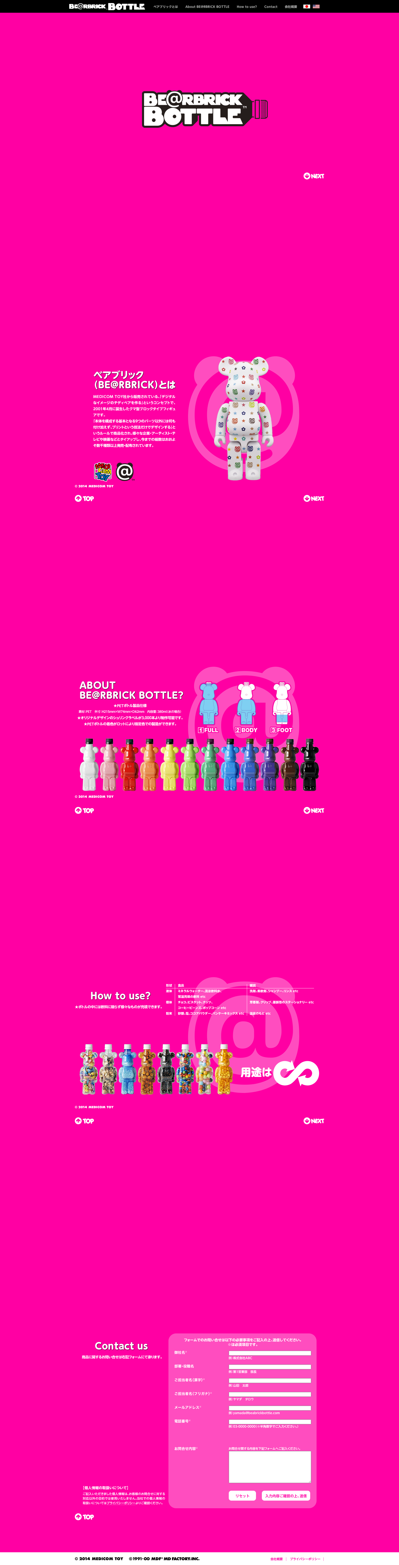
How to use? (246, 6)
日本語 (306, 6)
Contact (271, 6)
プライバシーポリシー (305, 1558)
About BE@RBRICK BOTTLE (207, 6)
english (316, 6)
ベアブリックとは (165, 6)
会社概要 (290, 6)
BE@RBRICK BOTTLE (109, 6)
